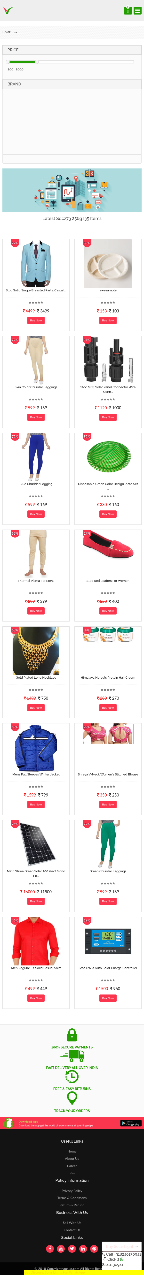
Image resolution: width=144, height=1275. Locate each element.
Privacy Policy (72, 1191)
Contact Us (72, 1230)
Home (71, 1151)
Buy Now (36, 320)
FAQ (72, 1173)
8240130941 (112, 1264)
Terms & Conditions (72, 1198)
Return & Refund (72, 1205)
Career (72, 1166)
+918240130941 (127, 1254)
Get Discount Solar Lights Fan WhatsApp (54, 1272)
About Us (72, 1158)
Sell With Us (72, 1223)
